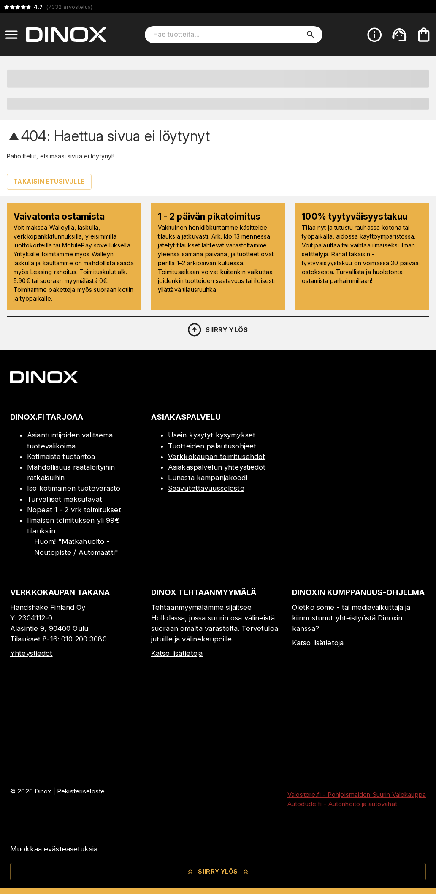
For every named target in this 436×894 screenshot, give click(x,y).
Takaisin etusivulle (49, 181)
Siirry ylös (217, 330)
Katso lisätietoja (177, 653)
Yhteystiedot (31, 653)
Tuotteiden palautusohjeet (212, 446)
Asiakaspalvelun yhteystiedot (217, 467)
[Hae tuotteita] (227, 34)
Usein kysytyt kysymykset (211, 435)
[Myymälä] (359, 500)
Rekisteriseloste (81, 791)
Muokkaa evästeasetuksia (53, 849)
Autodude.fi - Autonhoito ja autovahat (342, 804)
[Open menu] (11, 34)
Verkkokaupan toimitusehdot (216, 456)
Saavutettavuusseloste (206, 488)
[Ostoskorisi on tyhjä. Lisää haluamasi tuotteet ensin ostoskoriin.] (423, 34)
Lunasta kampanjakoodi (207, 477)
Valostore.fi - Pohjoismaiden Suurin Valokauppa (356, 795)
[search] (310, 34)
